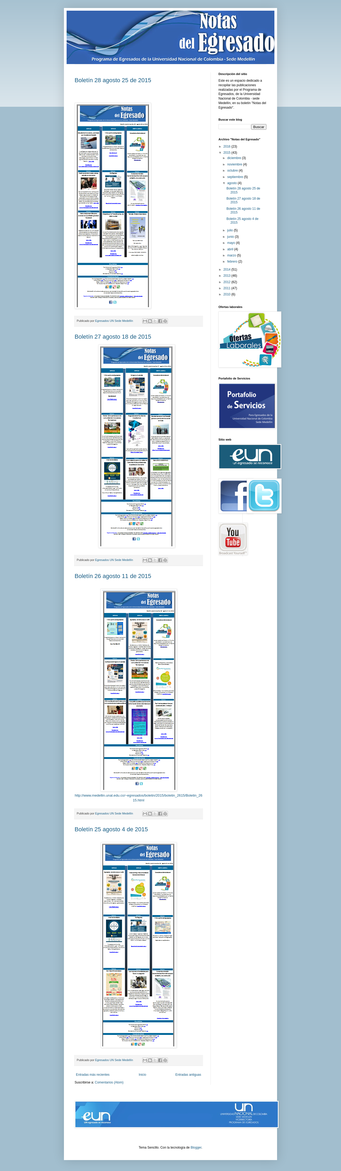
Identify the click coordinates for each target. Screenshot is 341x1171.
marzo (232, 255)
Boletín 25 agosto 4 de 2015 (111, 829)
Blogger (195, 1147)
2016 (228, 146)
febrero (232, 261)
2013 (228, 276)
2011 (228, 288)
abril (230, 249)
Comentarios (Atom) (109, 1082)
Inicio (142, 1075)
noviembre (235, 164)
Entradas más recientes (92, 1075)
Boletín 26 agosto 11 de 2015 (113, 576)
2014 (228, 269)
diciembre (234, 158)
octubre (233, 170)
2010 (228, 294)
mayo (231, 243)
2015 (228, 153)
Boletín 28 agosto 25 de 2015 (113, 80)
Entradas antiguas (188, 1075)
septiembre (235, 177)
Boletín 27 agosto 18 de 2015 (113, 336)
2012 (228, 282)
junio (231, 237)
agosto (232, 183)
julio (230, 230)
